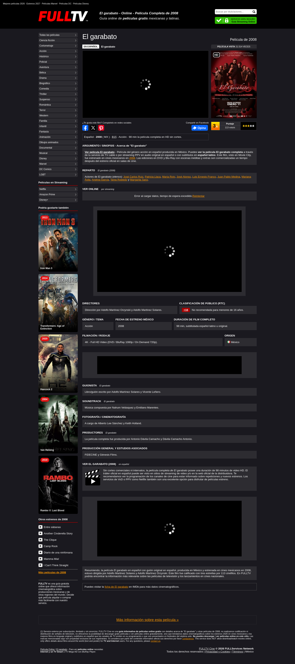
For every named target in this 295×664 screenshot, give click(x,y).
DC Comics (45, 169)
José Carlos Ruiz (133, 176)
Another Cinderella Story (58, 533)
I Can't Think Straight (56, 565)
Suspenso (44, 99)
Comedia (44, 88)
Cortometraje (46, 45)
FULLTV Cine (207, 648)
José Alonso (184, 176)
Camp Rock (51, 546)
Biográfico (44, 83)
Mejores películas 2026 (14, 3)
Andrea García (100, 179)
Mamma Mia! (51, 558)
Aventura (44, 67)
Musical (43, 153)
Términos (237, 651)
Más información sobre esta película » (147, 620)
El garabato (108, 46)
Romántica (45, 104)
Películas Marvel (49, 3)
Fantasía (44, 131)
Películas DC (65, 3)
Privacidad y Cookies (217, 651)
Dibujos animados (48, 142)
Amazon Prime (47, 194)
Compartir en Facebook (85, 128)
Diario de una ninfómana (58, 552)
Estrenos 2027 (33, 3)
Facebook (199, 128)
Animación (45, 137)
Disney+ (43, 199)
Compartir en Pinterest (101, 128)
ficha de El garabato (116, 586)
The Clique (50, 539)
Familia (43, 121)
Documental (45, 147)
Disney (43, 158)
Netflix (42, 189)
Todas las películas (49, 35)
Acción (43, 51)
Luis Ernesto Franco (204, 176)
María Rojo (168, 176)
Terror (42, 110)
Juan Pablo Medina (228, 176)
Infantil (42, 126)
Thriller (43, 94)
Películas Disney (81, 3)
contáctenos (188, 638)
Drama (43, 78)
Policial (43, 61)
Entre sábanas (52, 527)
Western (43, 115)
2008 (132, 158)
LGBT (42, 174)
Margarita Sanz (139, 179)
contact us (155, 641)
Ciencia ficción (47, 40)
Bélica (42, 72)
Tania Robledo (118, 179)
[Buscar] (236, 11)
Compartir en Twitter (93, 128)
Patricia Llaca (153, 176)
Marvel (43, 163)
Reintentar (198, 195)
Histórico (44, 56)
